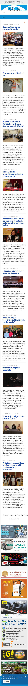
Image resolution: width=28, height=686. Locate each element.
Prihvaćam (6, 681)
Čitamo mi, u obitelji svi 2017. (13, 74)
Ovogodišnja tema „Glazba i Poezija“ (11, 28)
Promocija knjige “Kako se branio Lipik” (13, 417)
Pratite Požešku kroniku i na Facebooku (14, 1)
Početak (6, 515)
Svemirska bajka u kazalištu (11, 369)
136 (19, 515)
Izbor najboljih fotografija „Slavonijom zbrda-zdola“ (14, 320)
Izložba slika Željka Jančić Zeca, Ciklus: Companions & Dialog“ (13, 124)
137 (23, 515)
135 (15, 515)
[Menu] (3, 17)
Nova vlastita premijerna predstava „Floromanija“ (13, 174)
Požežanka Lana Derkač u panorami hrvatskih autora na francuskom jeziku (13, 222)
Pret (11, 515)
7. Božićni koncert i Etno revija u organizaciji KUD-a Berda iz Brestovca (13, 466)
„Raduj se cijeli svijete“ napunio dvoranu (13, 272)
